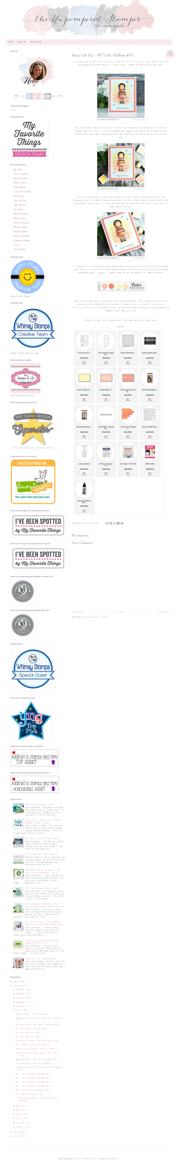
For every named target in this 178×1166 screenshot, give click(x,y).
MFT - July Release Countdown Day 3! (34, 1082)
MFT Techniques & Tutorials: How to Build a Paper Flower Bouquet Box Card (44, 905)
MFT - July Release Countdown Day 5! (34, 1090)
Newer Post (78, 612)
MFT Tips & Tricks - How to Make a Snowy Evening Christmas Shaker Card (43, 923)
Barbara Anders (20, 178)
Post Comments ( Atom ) (97, 617)
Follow (13, 110)
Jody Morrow (19, 205)
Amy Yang (17, 169)
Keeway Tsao (19, 218)
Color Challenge (105, 61)
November (20, 993)
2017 (16, 1132)
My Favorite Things (132, 61)
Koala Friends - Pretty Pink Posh (32, 1014)
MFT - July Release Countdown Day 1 (33, 1074)
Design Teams (35, 42)
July (18, 1010)
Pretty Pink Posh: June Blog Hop (41, 854)
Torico (16, 245)
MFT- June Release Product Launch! (42, 888)
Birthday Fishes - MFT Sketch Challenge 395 (37, 1024)
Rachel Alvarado (21, 236)
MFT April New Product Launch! (40, 804)
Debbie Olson (19, 183)
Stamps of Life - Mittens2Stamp (40, 959)
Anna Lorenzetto (21, 174)
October (20, 998)
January (20, 1127)
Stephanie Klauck (21, 240)
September (21, 1002)
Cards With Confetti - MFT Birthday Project (37, 1041)
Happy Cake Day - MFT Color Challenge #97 (36, 1059)
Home (10, 42)
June (18, 1106)
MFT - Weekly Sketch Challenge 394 (33, 1045)
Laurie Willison (21, 223)
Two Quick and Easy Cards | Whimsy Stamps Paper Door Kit (42, 941)
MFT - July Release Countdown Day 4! (34, 1086)
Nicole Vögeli (20, 232)
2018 (16, 986)
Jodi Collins (19, 200)
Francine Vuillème (22, 192)
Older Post (164, 612)
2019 (16, 982)
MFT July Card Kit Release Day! (31, 1028)
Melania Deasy (20, 227)
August (19, 1006)
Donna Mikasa (19, 187)
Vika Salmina (19, 249)
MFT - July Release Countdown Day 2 (33, 1078)
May (18, 1110)
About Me (22, 42)
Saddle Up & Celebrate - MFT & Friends (35, 1049)
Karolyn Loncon (20, 214)
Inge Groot (18, 196)
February (20, 1123)
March (19, 1118)
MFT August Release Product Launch (42, 838)
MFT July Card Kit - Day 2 (29, 1032)
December (20, 989)
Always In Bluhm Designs (86, 1159)
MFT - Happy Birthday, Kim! (29, 1094)
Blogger (115, 1159)
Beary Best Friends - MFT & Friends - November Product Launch (44, 821)
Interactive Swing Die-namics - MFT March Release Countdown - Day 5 (43, 871)
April (19, 1114)
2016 (16, 1136)
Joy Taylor (18, 209)
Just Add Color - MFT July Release (33, 1063)
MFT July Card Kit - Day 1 (29, 1037)
